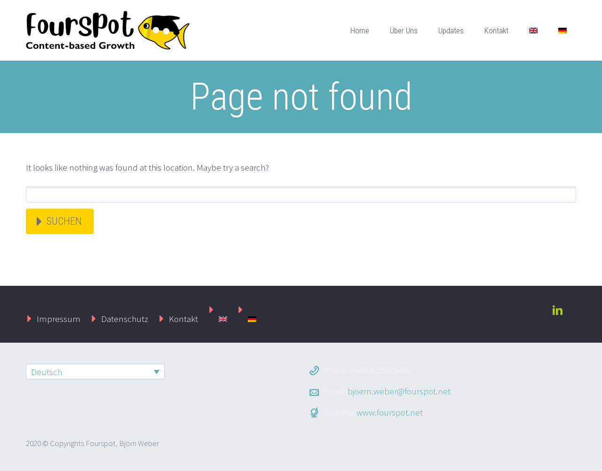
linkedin (557, 310)
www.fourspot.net (389, 412)
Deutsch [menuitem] (46, 371)
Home (359, 30)
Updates (451, 30)
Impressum (58, 318)
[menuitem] (533, 30)
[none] (95, 371)
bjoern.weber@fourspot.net (399, 391)
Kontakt (496, 30)
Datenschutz (124, 318)
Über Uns (404, 30)
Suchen (64, 221)
